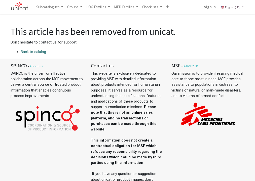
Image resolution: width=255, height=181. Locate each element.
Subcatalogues (48, 7)
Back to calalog (33, 52)
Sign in (210, 7)
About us (36, 66)
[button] (167, 7)
